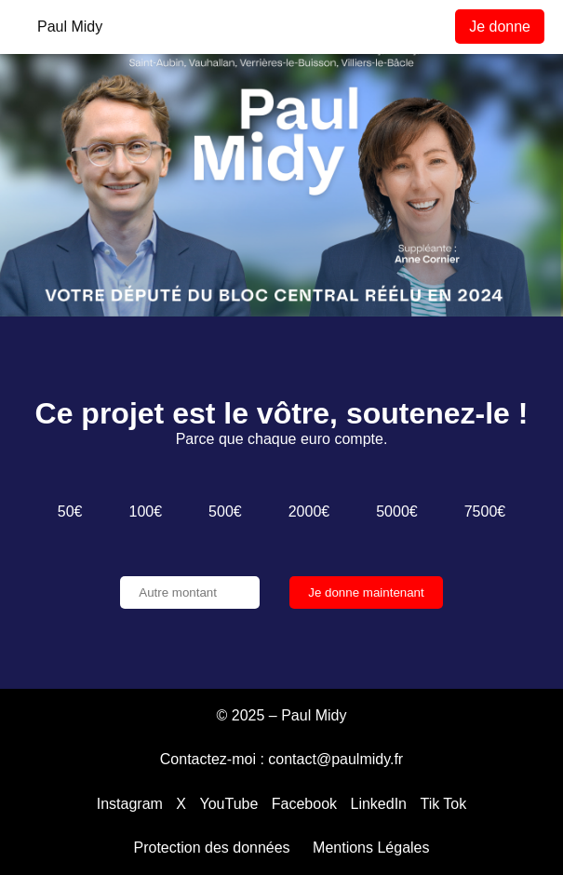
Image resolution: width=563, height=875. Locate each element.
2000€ (309, 511)
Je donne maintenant (366, 592)
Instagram (130, 804)
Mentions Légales (371, 847)
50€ (70, 511)
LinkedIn (379, 804)
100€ (146, 511)
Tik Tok (443, 804)
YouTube (228, 804)
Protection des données (212, 847)
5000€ (397, 511)
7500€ (485, 511)
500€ (225, 511)
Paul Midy (69, 26)
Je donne (499, 26)
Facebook (304, 804)
